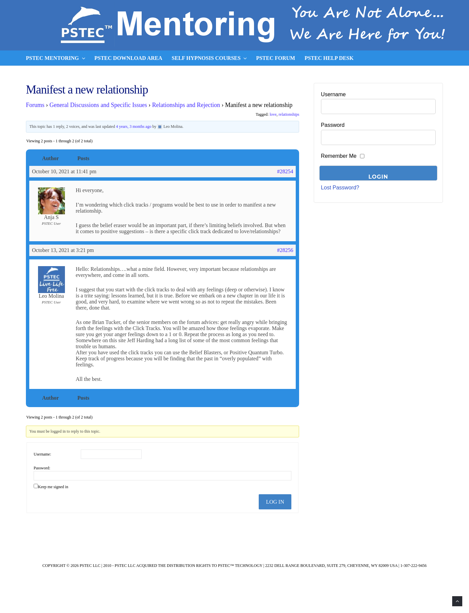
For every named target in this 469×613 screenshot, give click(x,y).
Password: (42, 468)
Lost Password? (340, 187)
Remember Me (339, 156)
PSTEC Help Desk (329, 58)
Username (333, 94)
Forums (35, 105)
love (273, 114)
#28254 (285, 171)
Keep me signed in (53, 486)
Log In (275, 502)
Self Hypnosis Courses (209, 58)
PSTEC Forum (275, 58)
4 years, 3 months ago (133, 126)
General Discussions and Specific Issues (98, 105)
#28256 (285, 250)
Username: (42, 454)
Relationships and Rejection (186, 105)
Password (333, 125)
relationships (289, 114)
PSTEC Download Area (129, 58)
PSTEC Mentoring (55, 58)
